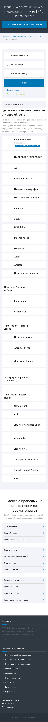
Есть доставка (13, 90)
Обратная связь (8, 707)
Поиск (24, 83)
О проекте (9, 682)
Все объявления (19, 37)
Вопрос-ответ (11, 673)
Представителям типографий (17, 664)
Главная (5, 37)
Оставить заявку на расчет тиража (24, 24)
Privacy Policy (30, 717)
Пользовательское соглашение (18, 660)
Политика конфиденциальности (18, 655)
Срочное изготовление (16, 94)
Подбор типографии (13, 678)
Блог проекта (10, 687)
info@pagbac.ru (8, 703)
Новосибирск (35, 37)
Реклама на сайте (12, 669)
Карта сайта (10, 691)
